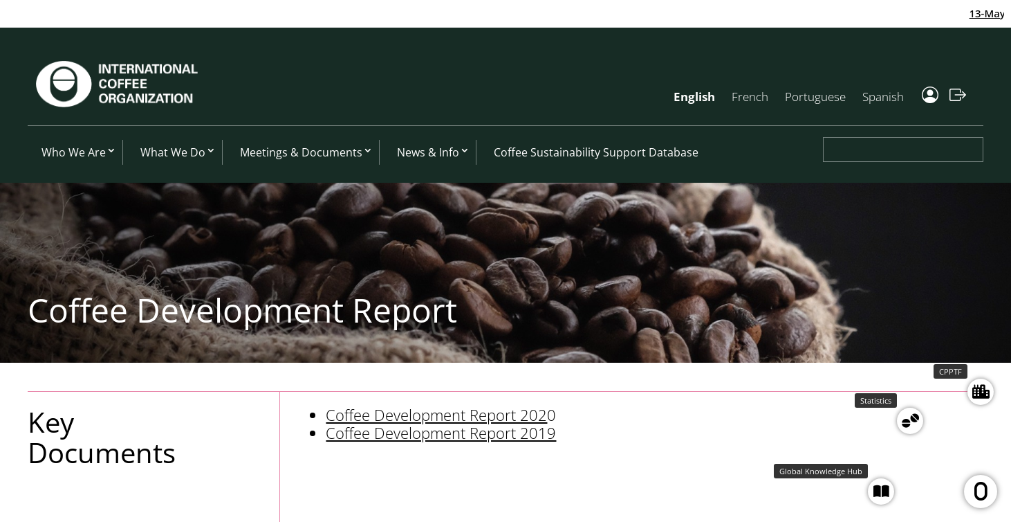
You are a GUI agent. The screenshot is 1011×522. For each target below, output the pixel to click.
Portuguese (815, 97)
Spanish (883, 97)
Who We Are (73, 152)
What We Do (172, 152)
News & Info (428, 152)
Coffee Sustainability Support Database (596, 152)
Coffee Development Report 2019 (441, 432)
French (750, 97)
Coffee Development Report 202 (436, 414)
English (694, 97)
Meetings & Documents (301, 152)
